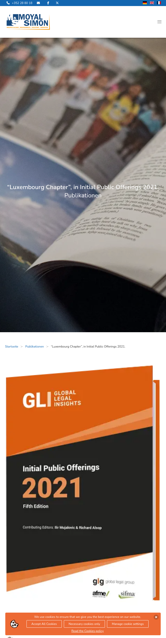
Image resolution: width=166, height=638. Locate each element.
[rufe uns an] (18, 3)
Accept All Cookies (44, 624)
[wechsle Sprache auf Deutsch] (145, 3)
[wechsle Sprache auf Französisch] (159, 3)
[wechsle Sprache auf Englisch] (152, 3)
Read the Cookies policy (87, 631)
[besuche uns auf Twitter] (57, 3)
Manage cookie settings (128, 624)
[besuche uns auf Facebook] (48, 3)
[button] (159, 22)
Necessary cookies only (84, 624)
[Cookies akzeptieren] (156, 617)
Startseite (11, 347)
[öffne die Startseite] (28, 22)
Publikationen (34, 347)
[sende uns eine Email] (38, 3)
